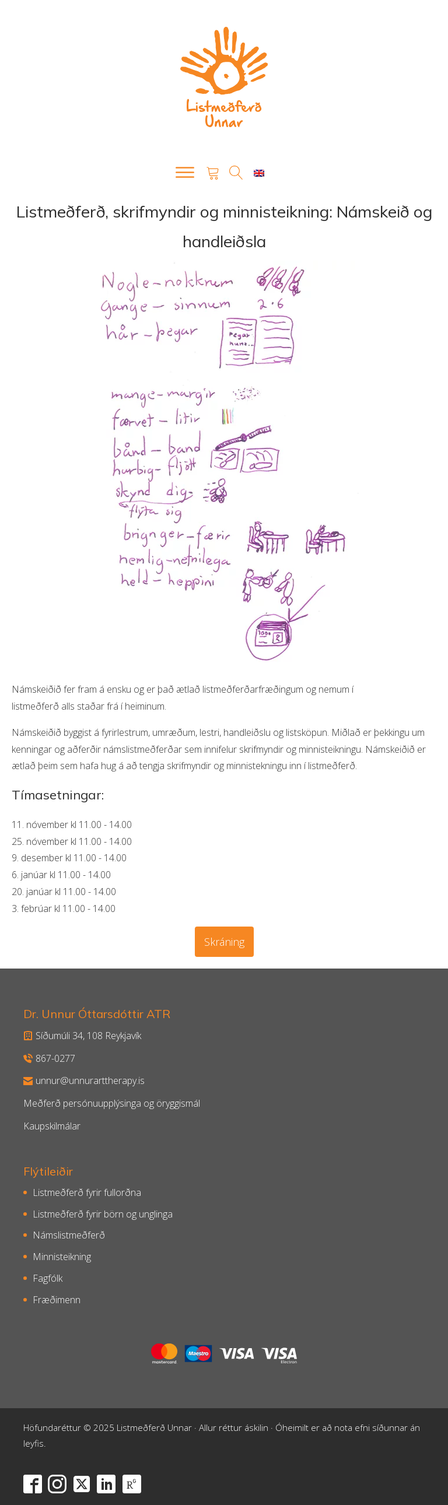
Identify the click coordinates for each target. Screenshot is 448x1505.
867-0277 (49, 1058)
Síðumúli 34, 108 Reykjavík (82, 1035)
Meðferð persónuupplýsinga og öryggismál (111, 1103)
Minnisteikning (62, 1256)
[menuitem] (259, 173)
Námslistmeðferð (69, 1235)
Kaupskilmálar (51, 1126)
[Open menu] (185, 173)
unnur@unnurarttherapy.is (84, 1080)
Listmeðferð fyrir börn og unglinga (103, 1214)
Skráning (224, 942)
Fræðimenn (56, 1299)
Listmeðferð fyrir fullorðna (87, 1192)
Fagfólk (47, 1278)
